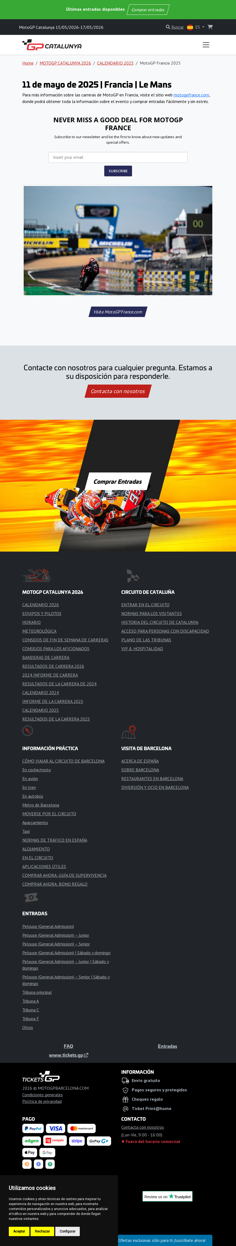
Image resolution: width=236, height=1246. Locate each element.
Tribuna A (30, 1001)
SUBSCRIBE (118, 170)
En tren (29, 787)
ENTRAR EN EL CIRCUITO (145, 604)
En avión (30, 778)
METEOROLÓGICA (39, 631)
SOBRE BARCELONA (140, 769)
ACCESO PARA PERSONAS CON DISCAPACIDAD (165, 631)
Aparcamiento (35, 822)
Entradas (167, 1046)
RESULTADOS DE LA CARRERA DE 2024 (59, 683)
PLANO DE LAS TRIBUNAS (146, 640)
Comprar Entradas (118, 481)
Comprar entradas (148, 9)
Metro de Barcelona (40, 805)
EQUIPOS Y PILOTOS (41, 613)
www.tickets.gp (68, 1055)
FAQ (68, 1046)
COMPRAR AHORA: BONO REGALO (54, 884)
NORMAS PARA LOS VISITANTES (151, 613)
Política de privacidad (42, 1101)
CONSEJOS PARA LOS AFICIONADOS (55, 648)
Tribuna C (30, 1010)
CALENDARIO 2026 (40, 604)
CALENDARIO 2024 (40, 692)
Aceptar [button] (19, 1231)
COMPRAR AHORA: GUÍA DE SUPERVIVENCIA (64, 875)
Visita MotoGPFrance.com (118, 312)
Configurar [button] (67, 1231)
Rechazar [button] (42, 1231)
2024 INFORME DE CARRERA (50, 675)
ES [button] (194, 27)
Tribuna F (30, 1018)
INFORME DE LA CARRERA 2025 (52, 701)
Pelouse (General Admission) (48, 926)
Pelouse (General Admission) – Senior (56, 944)
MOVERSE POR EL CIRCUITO (49, 813)
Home (28, 63)
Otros (27, 1027)
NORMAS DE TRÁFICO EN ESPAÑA (54, 840)
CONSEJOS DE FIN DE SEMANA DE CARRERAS (65, 640)
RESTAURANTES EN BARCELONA (152, 778)
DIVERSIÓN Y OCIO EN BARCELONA (155, 787)
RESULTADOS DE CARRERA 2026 (53, 666)
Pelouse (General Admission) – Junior (55, 935)
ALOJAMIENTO (36, 849)
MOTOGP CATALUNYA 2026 (65, 63)
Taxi (26, 831)
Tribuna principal (37, 992)
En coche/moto (36, 769)
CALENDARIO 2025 (115, 63)
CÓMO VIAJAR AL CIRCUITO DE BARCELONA (63, 761)
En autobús (32, 796)
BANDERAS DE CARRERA (45, 657)
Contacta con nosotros (118, 391)
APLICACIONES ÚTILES (44, 866)
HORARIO (31, 622)
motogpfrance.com (191, 95)
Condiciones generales (42, 1094)
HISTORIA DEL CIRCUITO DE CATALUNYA (159, 622)
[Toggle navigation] (206, 44)
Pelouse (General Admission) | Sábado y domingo (66, 952)
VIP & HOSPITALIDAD (142, 648)
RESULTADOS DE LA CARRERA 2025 (56, 719)
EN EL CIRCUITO (37, 857)
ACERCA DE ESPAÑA (140, 761)
